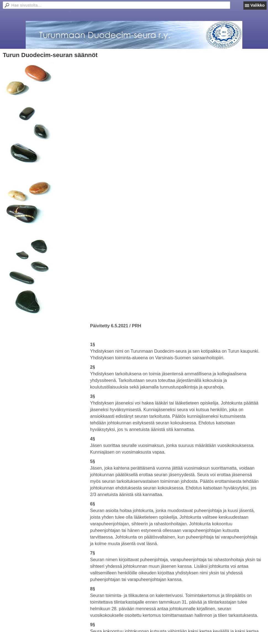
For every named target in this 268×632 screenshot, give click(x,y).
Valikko (257, 5)
